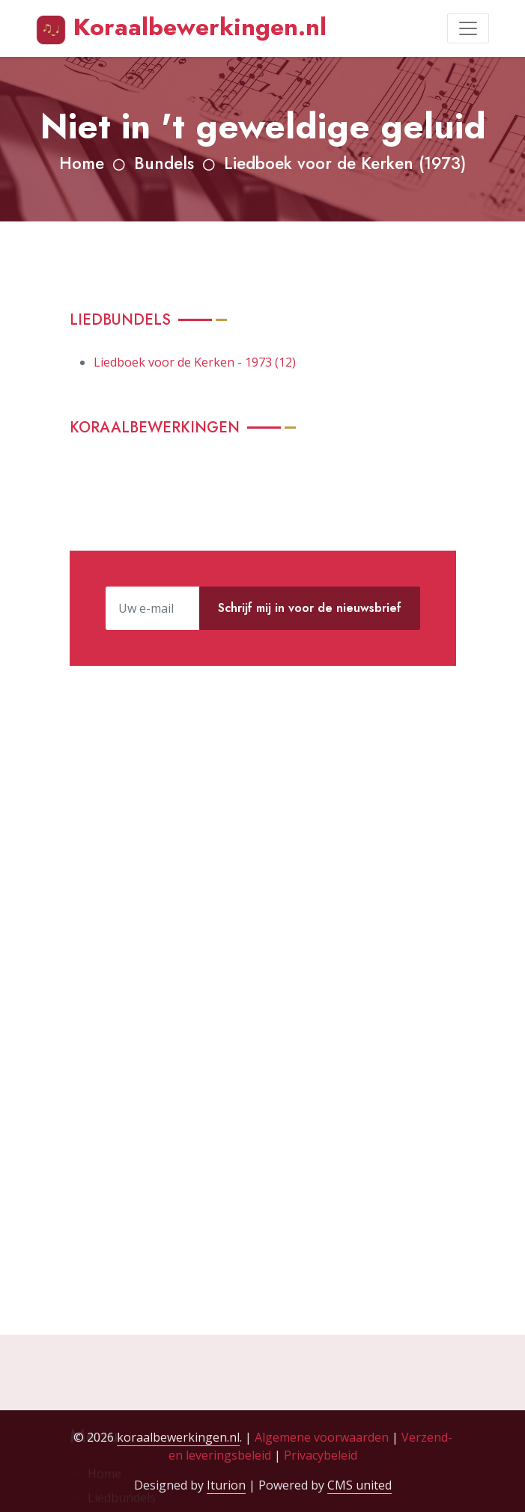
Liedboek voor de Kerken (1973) (345, 163)
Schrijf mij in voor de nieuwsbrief (309, 607)
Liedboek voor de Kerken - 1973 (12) (195, 362)
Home (81, 163)
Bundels (164, 163)
